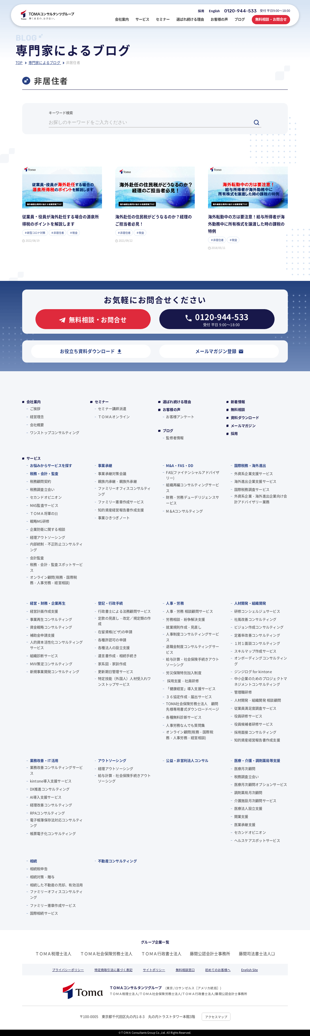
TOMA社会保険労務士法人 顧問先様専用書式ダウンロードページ (192, 706)
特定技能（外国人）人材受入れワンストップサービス (124, 681)
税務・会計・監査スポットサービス (56, 567)
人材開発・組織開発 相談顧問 (257, 700)
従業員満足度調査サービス (255, 708)
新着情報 (238, 402)
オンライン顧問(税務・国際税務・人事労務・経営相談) (53, 580)
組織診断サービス (44, 655)
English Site (249, 970)
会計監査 (37, 558)
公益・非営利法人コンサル (187, 760)
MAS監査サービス (44, 505)
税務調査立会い (42, 489)
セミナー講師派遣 (112, 408)
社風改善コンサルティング (255, 619)
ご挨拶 (35, 408)
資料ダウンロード (245, 417)
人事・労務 (175, 603)
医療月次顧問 (244, 768)
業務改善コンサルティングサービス (56, 770)
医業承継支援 (244, 824)
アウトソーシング (112, 760)
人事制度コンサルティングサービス (192, 637)
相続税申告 (39, 868)
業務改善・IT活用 (44, 760)
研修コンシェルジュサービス (257, 611)
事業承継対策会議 (112, 473)
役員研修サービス (248, 716)
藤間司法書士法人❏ (257, 953)
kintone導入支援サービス (51, 781)
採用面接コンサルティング (255, 732)
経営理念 (37, 416)
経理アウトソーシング (47, 537)
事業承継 (105, 465)
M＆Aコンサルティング (184, 511)
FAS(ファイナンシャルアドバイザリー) (192, 475)
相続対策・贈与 (42, 877)
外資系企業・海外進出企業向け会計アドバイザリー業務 (260, 499)
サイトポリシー (154, 970)
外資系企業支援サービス (253, 473)
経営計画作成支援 (44, 611)
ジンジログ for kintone (253, 671)
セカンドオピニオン (46, 497)
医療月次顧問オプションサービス (260, 784)
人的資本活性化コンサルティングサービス (56, 645)
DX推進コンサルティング (50, 789)
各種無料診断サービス (183, 717)
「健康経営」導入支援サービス (190, 688)
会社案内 (34, 402)
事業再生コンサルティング (51, 619)
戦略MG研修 (39, 521)
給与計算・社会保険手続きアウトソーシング (192, 662)
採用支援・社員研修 (182, 681)
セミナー (102, 402)
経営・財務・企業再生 (47, 603)
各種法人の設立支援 (114, 647)
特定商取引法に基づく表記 (113, 970)
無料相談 (238, 409)
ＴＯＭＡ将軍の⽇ (44, 513)
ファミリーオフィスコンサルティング (124, 491)
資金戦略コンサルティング (51, 627)
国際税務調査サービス (251, 489)
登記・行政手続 (110, 603)
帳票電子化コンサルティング (53, 833)
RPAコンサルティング (47, 813)
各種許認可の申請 (112, 640)
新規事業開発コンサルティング (54, 671)
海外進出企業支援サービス (255, 481)
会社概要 (37, 425)
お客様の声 (171, 409)
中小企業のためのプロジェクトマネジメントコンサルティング (260, 681)
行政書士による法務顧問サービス (124, 611)
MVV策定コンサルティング (51, 664)
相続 (33, 861)
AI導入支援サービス (45, 797)
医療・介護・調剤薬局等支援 (257, 760)
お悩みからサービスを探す (51, 465)
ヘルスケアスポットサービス (257, 840)
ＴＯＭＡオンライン (114, 416)
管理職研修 (243, 692)
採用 (201, 11)
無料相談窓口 (185, 970)
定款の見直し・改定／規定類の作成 (124, 621)
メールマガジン (243, 425)
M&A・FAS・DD (179, 465)
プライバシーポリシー (68, 970)
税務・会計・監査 (44, 473)
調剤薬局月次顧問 (248, 792)
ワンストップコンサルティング (54, 432)
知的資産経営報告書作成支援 (121, 510)
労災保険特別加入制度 (183, 672)
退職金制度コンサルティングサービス (192, 649)
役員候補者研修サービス (253, 724)
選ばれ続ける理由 (177, 402)
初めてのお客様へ (217, 970)
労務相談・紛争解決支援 (185, 619)
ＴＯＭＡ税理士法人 (53, 953)
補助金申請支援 (42, 635)
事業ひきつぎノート (114, 517)
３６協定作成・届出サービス (189, 696)
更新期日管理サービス (115, 671)
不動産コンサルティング (117, 861)
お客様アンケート (180, 416)
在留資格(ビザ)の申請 (115, 631)
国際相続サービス (44, 913)
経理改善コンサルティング (51, 805)
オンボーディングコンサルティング (260, 661)
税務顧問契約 (40, 481)
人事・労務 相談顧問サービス (189, 611)
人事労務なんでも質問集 (185, 725)
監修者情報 (175, 437)
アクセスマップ (216, 1017)
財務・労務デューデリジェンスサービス (192, 500)
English (214, 11)
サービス (34, 458)
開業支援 (241, 816)
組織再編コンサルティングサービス (192, 487)
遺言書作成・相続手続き (117, 655)
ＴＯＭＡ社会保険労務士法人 (106, 953)
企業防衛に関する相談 (47, 529)
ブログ (168, 430)
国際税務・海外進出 (250, 465)
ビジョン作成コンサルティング (258, 627)
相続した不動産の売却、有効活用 (56, 885)
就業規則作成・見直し (183, 627)
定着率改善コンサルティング (257, 635)
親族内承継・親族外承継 (117, 481)
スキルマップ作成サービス (255, 651)
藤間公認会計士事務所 (210, 953)
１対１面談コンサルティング (257, 643)
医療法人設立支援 (248, 808)
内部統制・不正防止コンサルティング (56, 547)
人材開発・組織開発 (250, 603)
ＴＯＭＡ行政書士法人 (161, 953)
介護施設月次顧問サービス (255, 800)
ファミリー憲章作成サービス (121, 502)
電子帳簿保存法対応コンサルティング (56, 822)
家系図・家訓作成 (112, 664)
